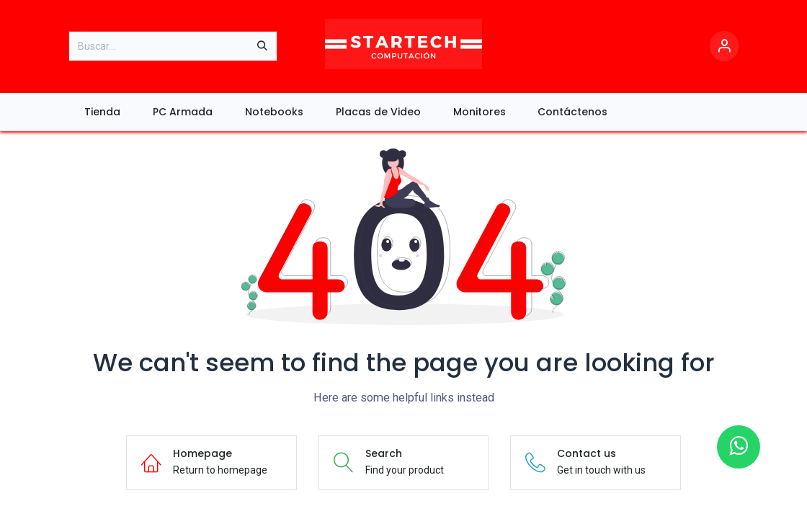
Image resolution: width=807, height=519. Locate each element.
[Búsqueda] (262, 46)
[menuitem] (102, 112)
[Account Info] (724, 46)
